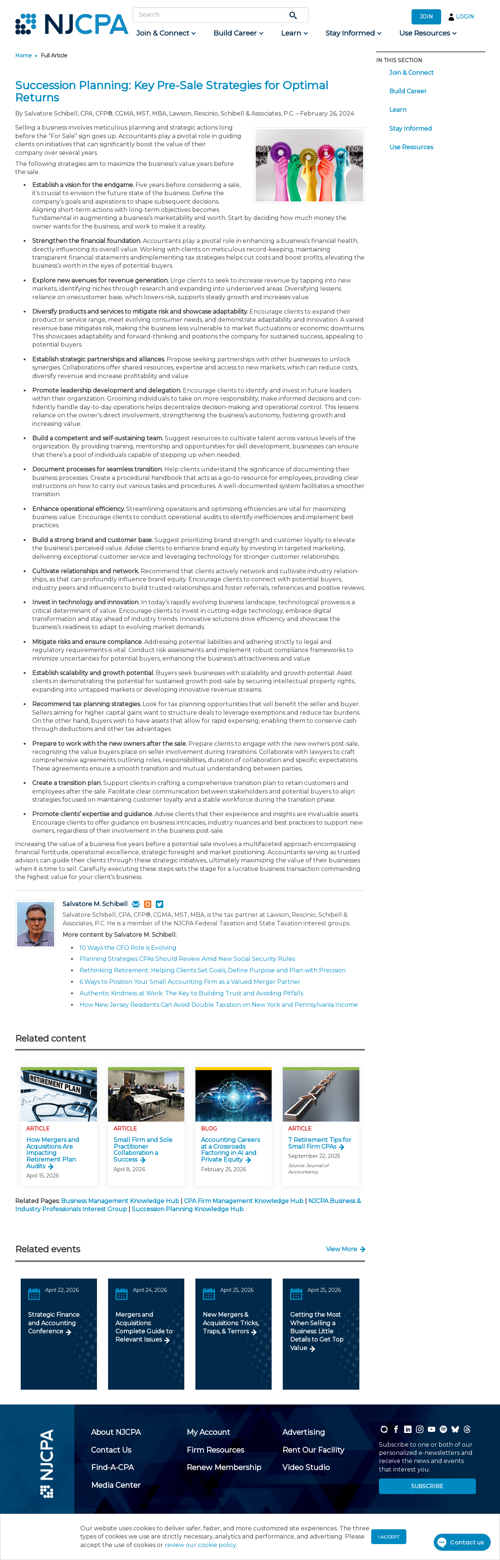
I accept (388, 1537)
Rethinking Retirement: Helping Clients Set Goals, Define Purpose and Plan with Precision (213, 970)
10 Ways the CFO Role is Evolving (128, 947)
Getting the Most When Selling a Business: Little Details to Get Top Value (316, 1331)
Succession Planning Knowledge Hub (188, 1209)
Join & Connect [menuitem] (411, 72)
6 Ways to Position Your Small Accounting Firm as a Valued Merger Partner (190, 981)
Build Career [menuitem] (408, 91)
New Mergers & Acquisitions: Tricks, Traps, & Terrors (231, 1323)
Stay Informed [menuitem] (410, 128)
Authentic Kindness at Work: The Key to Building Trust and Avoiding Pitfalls (191, 993)
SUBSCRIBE (427, 1486)
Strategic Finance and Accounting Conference (54, 1323)
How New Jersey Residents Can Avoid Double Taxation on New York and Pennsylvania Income (219, 1004)
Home (23, 55)
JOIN (426, 16)
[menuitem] (166, 33)
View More (341, 1249)
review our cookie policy (200, 1545)
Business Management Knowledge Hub (120, 1201)
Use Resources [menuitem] (411, 147)
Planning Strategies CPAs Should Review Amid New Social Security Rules (187, 958)
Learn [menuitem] (397, 109)
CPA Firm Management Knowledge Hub (243, 1201)
